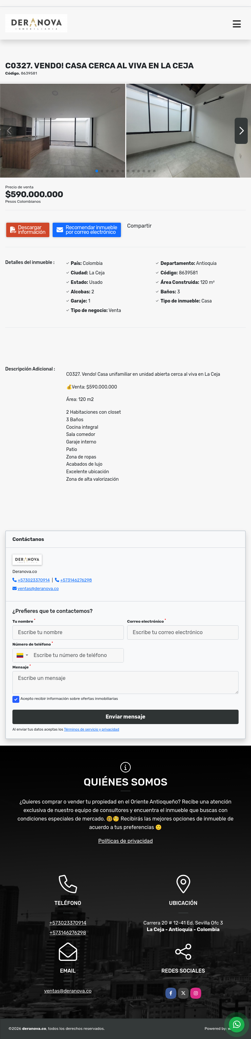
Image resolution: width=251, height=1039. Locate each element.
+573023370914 (34, 580)
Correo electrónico (146, 621)
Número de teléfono (32, 644)
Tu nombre (23, 621)
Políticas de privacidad (125, 841)
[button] (96, 171)
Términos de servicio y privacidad (91, 729)
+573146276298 (76, 580)
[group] (62, 131)
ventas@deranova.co (38, 588)
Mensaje (21, 666)
